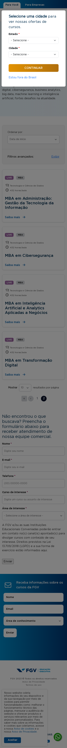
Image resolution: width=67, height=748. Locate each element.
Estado (14, 34)
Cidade (14, 48)
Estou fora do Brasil (22, 77)
